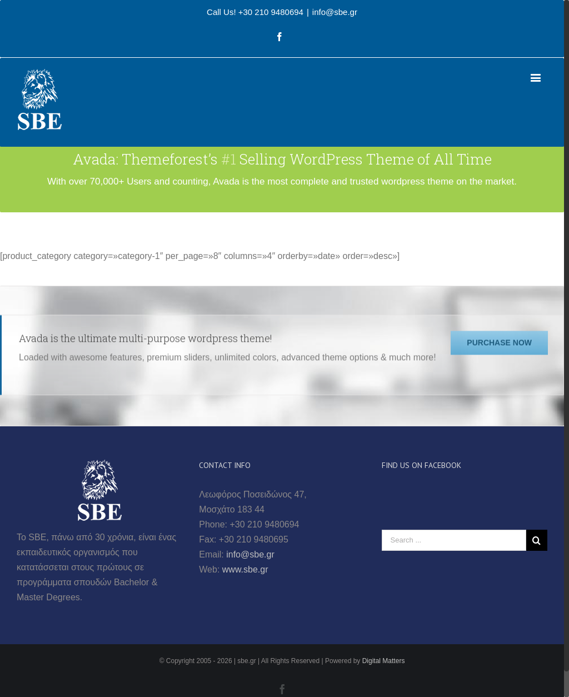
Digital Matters (383, 661)
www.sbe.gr (245, 569)
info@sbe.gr (334, 12)
